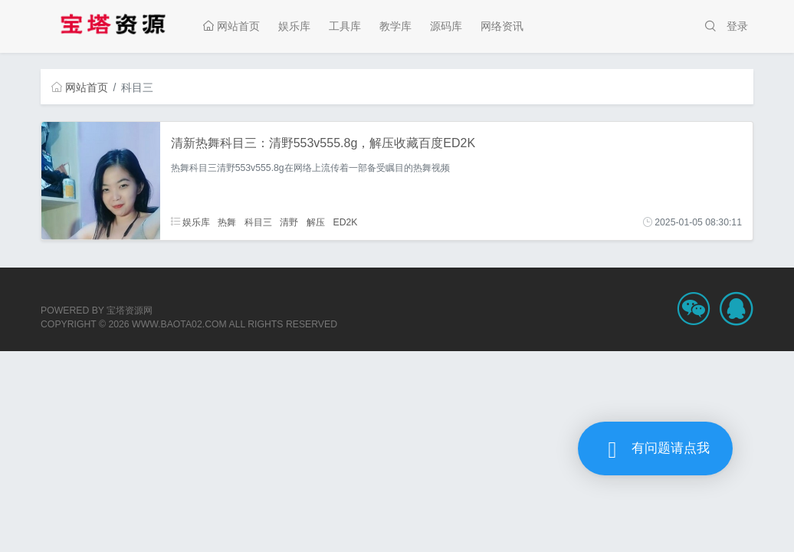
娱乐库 (294, 26)
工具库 (345, 26)
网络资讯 (502, 26)
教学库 (395, 26)
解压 (316, 222)
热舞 (227, 222)
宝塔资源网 (130, 310)
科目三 (258, 222)
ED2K (345, 222)
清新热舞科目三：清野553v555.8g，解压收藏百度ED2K (323, 143)
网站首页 (231, 26)
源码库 (446, 26)
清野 (289, 222)
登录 (737, 26)
